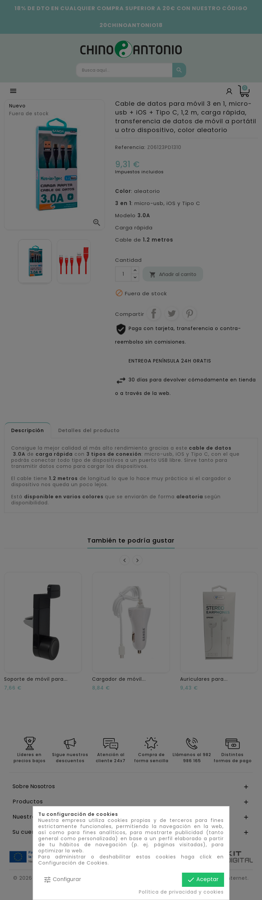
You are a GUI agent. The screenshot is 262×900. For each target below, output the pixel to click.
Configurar (62, 879)
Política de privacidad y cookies (181, 892)
